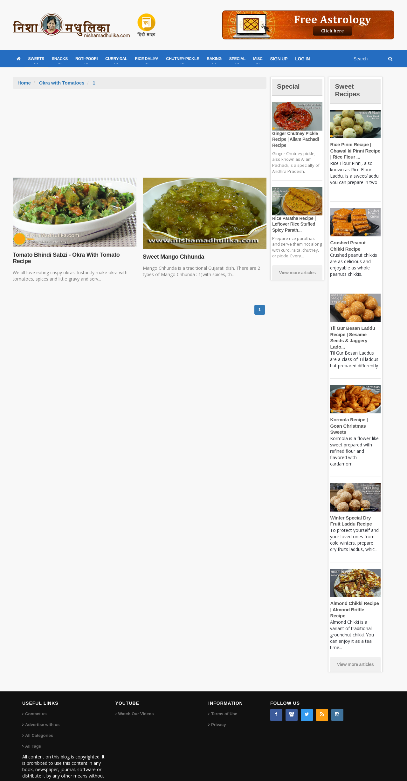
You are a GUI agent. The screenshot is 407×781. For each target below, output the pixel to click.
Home (24, 82)
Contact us (35, 695)
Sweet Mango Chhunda (173, 257)
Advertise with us (42, 705)
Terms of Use (224, 695)
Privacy (218, 705)
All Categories (39, 716)
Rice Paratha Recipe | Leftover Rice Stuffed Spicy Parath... (293, 224)
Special (288, 86)
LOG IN (302, 58)
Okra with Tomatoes (61, 82)
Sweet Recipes (348, 90)
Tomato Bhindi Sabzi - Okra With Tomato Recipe (65, 258)
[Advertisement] (139, 136)
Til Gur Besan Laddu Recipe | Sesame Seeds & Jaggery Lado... (355, 334)
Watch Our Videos (136, 695)
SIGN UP (279, 58)
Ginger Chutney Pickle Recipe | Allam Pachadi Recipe (295, 139)
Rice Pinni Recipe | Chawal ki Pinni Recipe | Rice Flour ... (354, 151)
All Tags (33, 727)
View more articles (297, 272)
